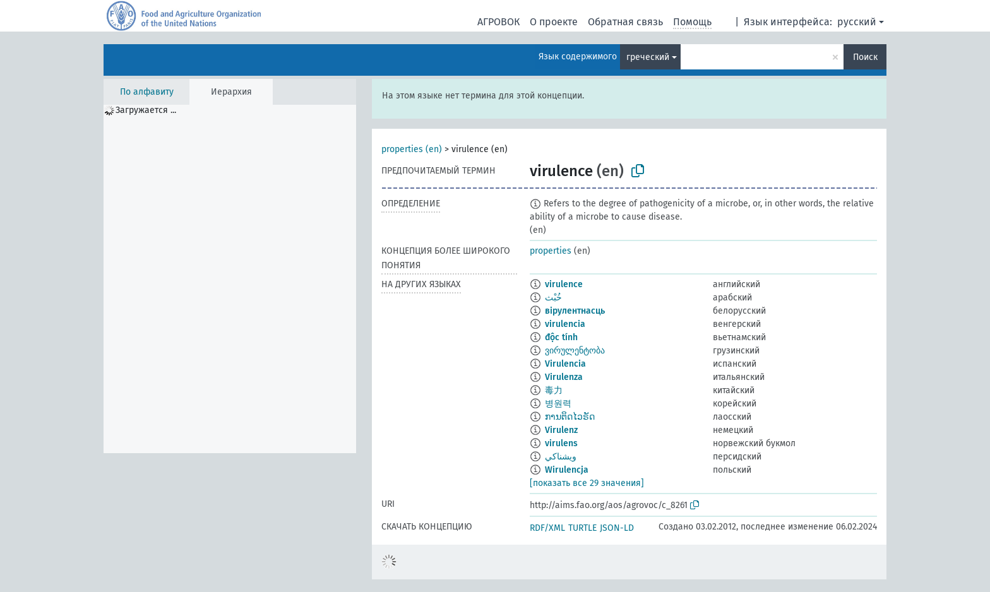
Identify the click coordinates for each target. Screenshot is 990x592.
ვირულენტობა (575, 350)
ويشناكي (560, 456)
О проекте (554, 22)
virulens (561, 443)
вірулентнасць (575, 310)
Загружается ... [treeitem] (146, 110)
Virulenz (561, 430)
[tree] (230, 279)
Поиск (865, 57)
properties (550, 251)
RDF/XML (547, 528)
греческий (647, 57)
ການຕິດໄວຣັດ (570, 416)
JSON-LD (617, 528)
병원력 (558, 403)
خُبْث (553, 297)
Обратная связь (625, 22)
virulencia (565, 324)
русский (856, 22)
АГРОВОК (498, 22)
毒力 (554, 390)
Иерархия (231, 91)
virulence (564, 284)
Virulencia (565, 363)
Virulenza (564, 377)
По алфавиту (147, 91)
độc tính (561, 337)
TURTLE (582, 528)
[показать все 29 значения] (587, 483)
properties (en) (411, 149)
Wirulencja (566, 470)
